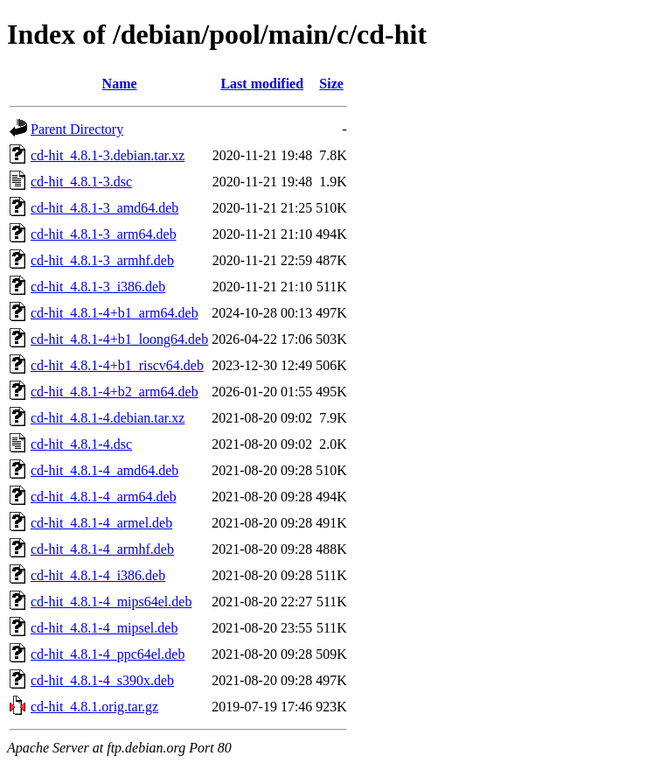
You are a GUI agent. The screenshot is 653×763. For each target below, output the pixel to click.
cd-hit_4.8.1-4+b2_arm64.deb (114, 391)
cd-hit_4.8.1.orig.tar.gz (94, 706)
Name (119, 83)
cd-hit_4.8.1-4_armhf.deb (102, 549)
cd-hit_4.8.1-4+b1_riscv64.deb (117, 365)
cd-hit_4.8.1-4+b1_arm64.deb (114, 312)
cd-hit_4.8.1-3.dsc (81, 181)
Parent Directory (77, 129)
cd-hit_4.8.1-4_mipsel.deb (104, 627)
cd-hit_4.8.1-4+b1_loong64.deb (119, 339)
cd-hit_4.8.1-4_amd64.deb (104, 470)
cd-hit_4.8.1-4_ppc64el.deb (107, 654)
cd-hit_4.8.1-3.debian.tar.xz (107, 155)
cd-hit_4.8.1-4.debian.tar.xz (107, 417)
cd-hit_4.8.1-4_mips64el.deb (111, 601)
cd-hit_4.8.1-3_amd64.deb (104, 207)
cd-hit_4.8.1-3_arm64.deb (104, 234)
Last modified (261, 83)
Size (331, 83)
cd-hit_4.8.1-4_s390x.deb (102, 680)
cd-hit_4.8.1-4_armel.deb (101, 522)
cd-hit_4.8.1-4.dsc (81, 444)
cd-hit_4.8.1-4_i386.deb (98, 575)
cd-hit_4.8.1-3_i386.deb (98, 286)
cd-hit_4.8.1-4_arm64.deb (104, 496)
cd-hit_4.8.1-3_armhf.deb (102, 260)
